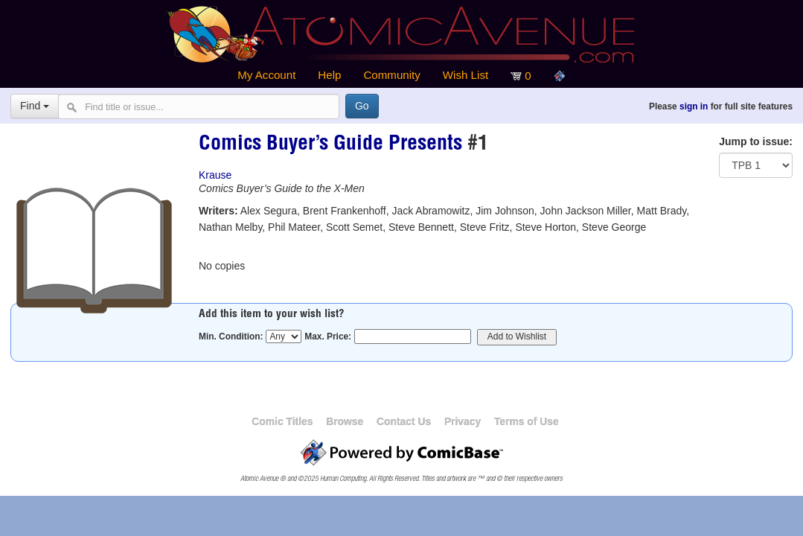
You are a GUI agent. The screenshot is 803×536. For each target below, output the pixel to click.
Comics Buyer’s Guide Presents (330, 145)
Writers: (218, 211)
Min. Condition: (231, 336)
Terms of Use (526, 421)
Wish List (465, 74)
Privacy (462, 421)
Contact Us (404, 421)
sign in (693, 106)
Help (329, 74)
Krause (215, 175)
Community (391, 74)
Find (34, 106)
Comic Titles (282, 421)
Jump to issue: (756, 141)
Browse (344, 421)
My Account (266, 74)
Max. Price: (327, 336)
